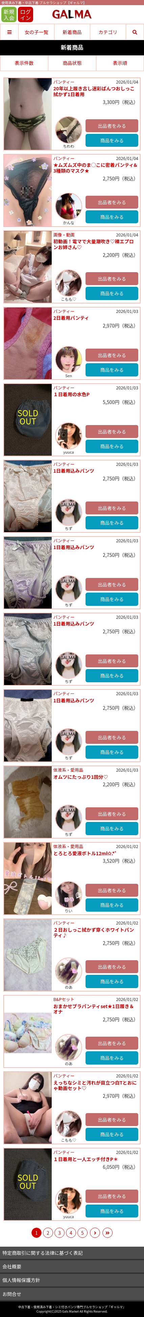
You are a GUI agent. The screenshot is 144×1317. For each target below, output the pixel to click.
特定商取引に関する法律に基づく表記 (42, 1252)
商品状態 (72, 62)
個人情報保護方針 (21, 1280)
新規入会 (8, 14)
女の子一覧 (36, 32)
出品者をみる (112, 125)
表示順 (120, 62)
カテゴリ (107, 32)
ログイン (25, 14)
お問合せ (11, 1293)
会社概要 (11, 1266)
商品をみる (112, 140)
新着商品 (72, 32)
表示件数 (24, 62)
